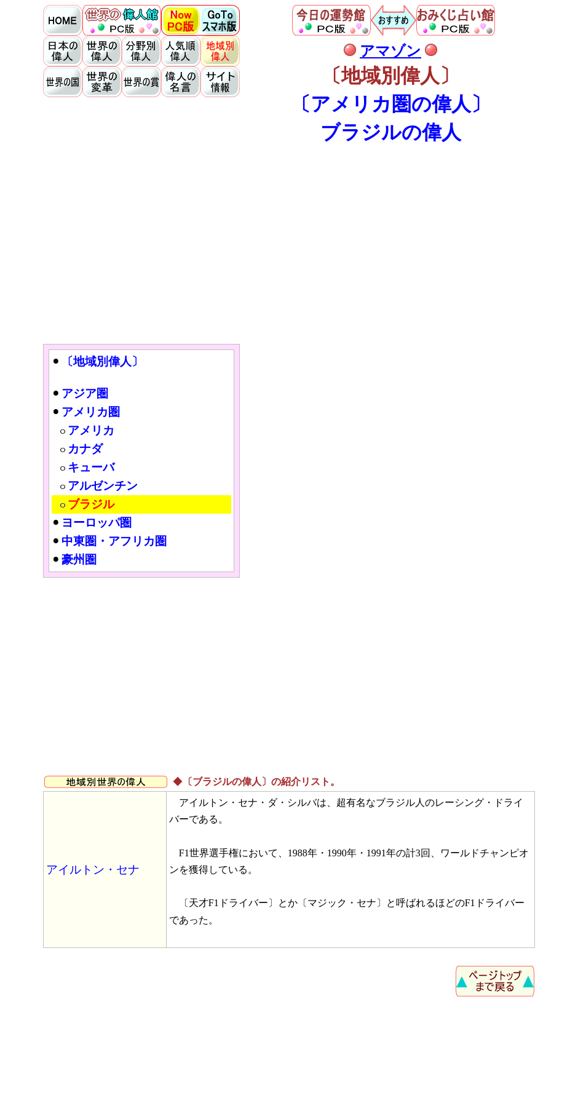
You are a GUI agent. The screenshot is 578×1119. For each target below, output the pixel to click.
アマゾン (390, 51)
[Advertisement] (289, 243)
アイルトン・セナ (93, 869)
